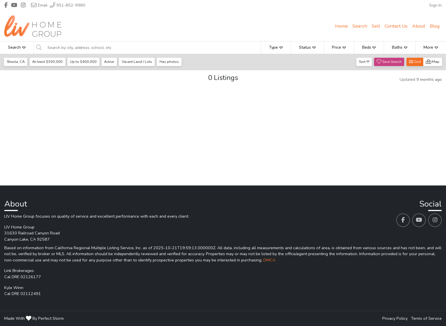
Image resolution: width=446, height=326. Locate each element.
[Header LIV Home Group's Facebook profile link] (6, 5)
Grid (415, 61)
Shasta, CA (16, 61)
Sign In (435, 5)
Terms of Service (426, 318)
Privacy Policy (395, 318)
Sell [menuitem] (376, 26)
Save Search (389, 61)
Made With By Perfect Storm (34, 318)
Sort (364, 61)
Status (307, 47)
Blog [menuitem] (434, 26)
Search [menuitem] (359, 26)
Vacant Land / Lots (137, 61)
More (431, 47)
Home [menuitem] (341, 26)
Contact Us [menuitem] (396, 26)
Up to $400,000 (83, 61)
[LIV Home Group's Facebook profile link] (403, 220)
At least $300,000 (47, 61)
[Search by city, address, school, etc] (152, 47)
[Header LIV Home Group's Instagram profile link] (23, 5)
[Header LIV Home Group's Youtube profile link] (14, 5)
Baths (399, 47)
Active (109, 61)
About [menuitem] (418, 26)
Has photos (169, 61)
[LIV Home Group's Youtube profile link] (419, 220)
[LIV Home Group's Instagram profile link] (435, 220)
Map (432, 61)
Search (17, 47)
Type (276, 47)
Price (339, 47)
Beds (369, 47)
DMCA (269, 260)
